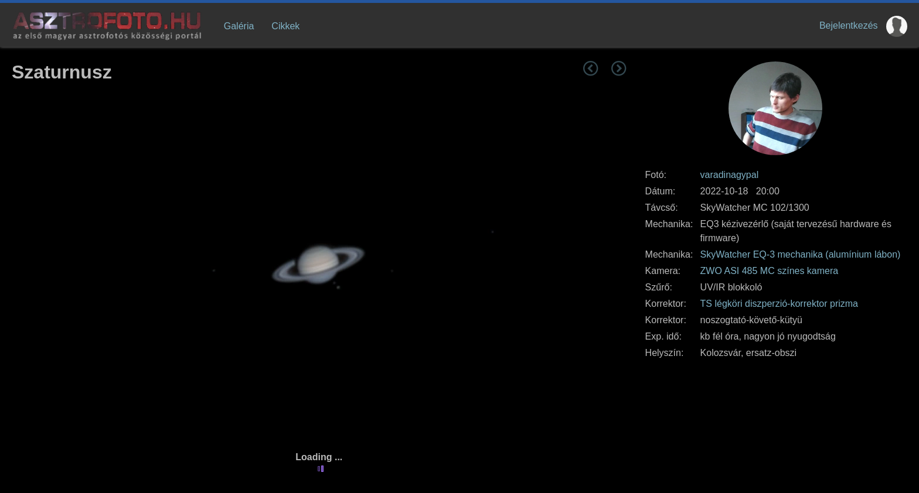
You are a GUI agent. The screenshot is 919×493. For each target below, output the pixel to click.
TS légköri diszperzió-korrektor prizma (779, 304)
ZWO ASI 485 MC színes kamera (769, 271)
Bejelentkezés (848, 25)
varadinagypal (729, 175)
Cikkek (285, 26)
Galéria (239, 26)
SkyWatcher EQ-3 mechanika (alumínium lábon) (800, 254)
